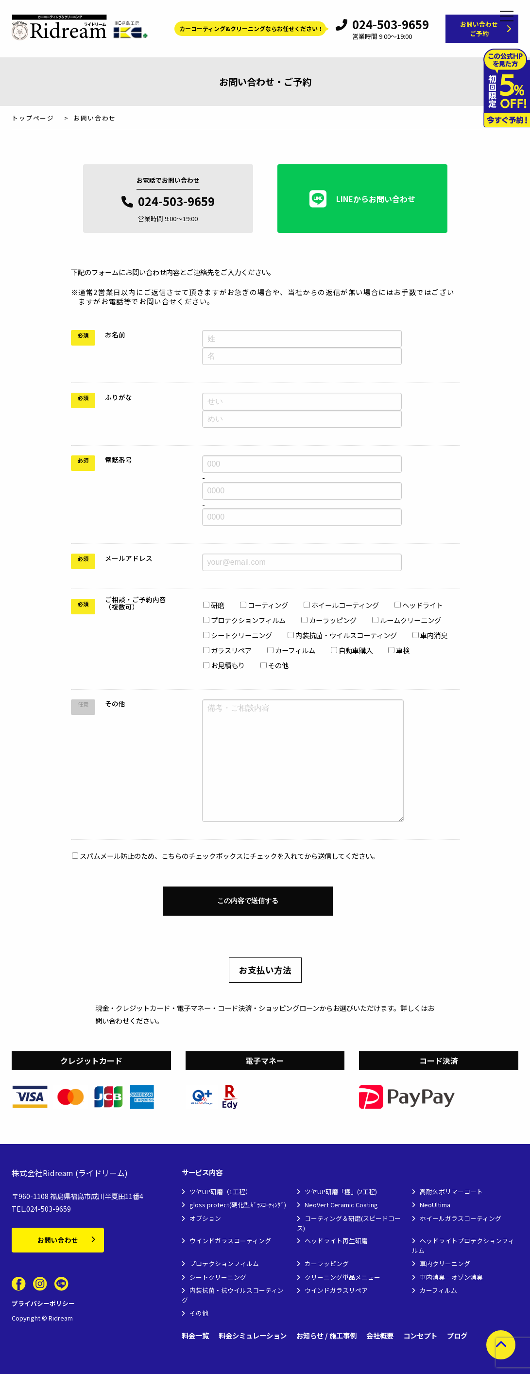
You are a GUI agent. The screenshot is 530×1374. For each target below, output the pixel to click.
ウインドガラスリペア (336, 1290)
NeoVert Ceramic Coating (341, 1204)
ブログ (457, 1336)
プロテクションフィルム (224, 1263)
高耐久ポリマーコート (451, 1191)
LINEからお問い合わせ (362, 199)
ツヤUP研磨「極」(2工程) (341, 1191)
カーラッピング (327, 1263)
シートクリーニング (217, 1277)
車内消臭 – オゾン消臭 (451, 1277)
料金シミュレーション (253, 1336)
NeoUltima (435, 1204)
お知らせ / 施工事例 (326, 1336)
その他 (198, 1313)
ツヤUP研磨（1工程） (220, 1191)
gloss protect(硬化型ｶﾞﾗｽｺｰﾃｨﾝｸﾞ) (237, 1204)
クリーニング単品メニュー (342, 1277)
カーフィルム (438, 1290)
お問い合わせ (57, 1240)
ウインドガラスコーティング (230, 1240)
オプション (205, 1218)
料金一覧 (195, 1336)
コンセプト (420, 1336)
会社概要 (379, 1336)
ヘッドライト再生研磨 (336, 1240)
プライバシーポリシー (43, 1303)
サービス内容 (202, 1172)
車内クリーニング (445, 1263)
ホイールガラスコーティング (460, 1218)
